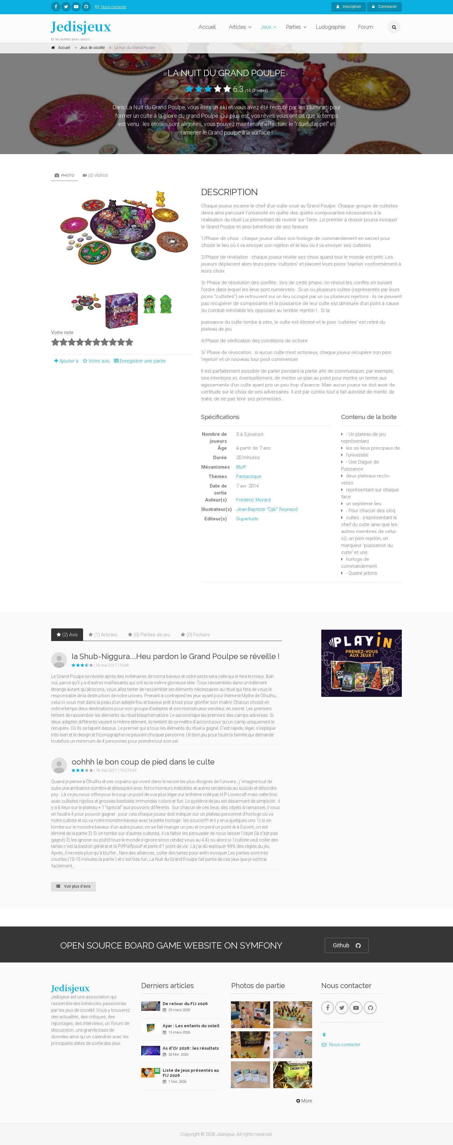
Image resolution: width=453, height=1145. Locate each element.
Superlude (247, 519)
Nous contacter (109, 7)
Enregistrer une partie (138, 361)
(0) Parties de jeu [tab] (149, 635)
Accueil (207, 27)
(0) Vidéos (95, 175)
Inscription (348, 6)
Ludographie (330, 27)
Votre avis (95, 361)
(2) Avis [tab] (67, 635)
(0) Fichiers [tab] (195, 635)
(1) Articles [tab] (102, 635)
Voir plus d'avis (73, 886)
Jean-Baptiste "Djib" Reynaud (267, 509)
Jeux (266, 27)
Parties (293, 27)
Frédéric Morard (253, 500)
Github (346, 945)
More (303, 1100)
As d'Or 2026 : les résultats (191, 1048)
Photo (64, 175)
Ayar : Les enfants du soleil (191, 1025)
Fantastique (248, 476)
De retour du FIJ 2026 (185, 1003)
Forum (365, 27)
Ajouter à (64, 361)
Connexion (384, 6)
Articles (237, 27)
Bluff (241, 467)
